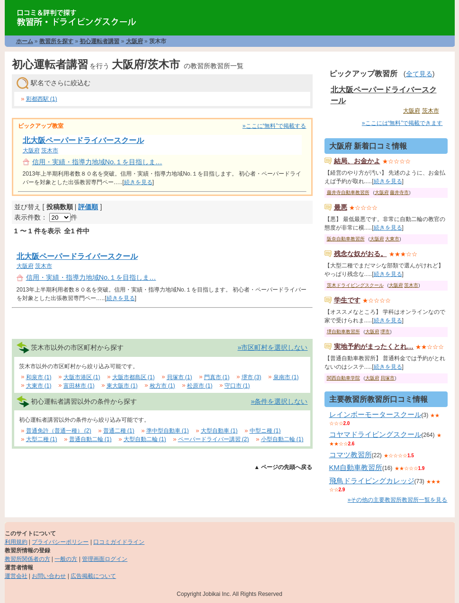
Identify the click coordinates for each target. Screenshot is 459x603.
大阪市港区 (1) (81, 377)
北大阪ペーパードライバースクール (83, 140)
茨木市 (49, 150)
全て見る (419, 74)
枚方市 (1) (162, 385)
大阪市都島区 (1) (133, 377)
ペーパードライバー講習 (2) (213, 439)
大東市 (392, 238)
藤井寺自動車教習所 (348, 192)
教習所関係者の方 (27, 559)
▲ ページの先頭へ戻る (283, 467)
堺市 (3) (251, 377)
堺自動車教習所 (343, 331)
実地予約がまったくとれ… (374, 346)
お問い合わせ (49, 576)
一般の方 (65, 559)
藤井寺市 (399, 192)
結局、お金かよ (357, 161)
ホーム (24, 41)
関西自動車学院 (343, 378)
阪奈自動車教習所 (346, 238)
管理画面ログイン (104, 559)
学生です (347, 300)
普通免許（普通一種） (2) (58, 430)
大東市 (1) (39, 385)
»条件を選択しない (279, 401)
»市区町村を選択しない (272, 347)
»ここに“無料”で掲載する (274, 126)
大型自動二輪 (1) (145, 439)
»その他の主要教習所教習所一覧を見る (398, 500)
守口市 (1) (237, 385)
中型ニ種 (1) (265, 430)
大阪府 (134, 41)
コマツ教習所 (350, 455)
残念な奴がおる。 (360, 253)
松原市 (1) (200, 385)
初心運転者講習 (99, 41)
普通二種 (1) (119, 430)
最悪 (340, 207)
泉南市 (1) (286, 377)
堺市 (385, 331)
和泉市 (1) (39, 377)
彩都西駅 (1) (41, 99)
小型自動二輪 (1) (282, 439)
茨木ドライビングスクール (355, 285)
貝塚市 (387, 378)
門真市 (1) (217, 377)
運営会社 (16, 576)
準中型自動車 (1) (167, 430)
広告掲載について (93, 576)
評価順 (88, 207)
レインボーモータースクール (375, 414)
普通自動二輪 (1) (90, 439)
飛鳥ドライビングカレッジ (371, 481)
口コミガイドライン (118, 542)
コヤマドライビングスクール (375, 434)
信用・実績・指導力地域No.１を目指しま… (97, 162)
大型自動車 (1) (219, 430)
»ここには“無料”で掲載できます (402, 123)
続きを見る (138, 182)
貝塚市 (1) (179, 377)
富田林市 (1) (79, 385)
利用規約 (16, 542)
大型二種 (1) (41, 439)
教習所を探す (56, 41)
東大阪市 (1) (122, 385)
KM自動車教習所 (356, 467)
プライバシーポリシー (60, 542)
